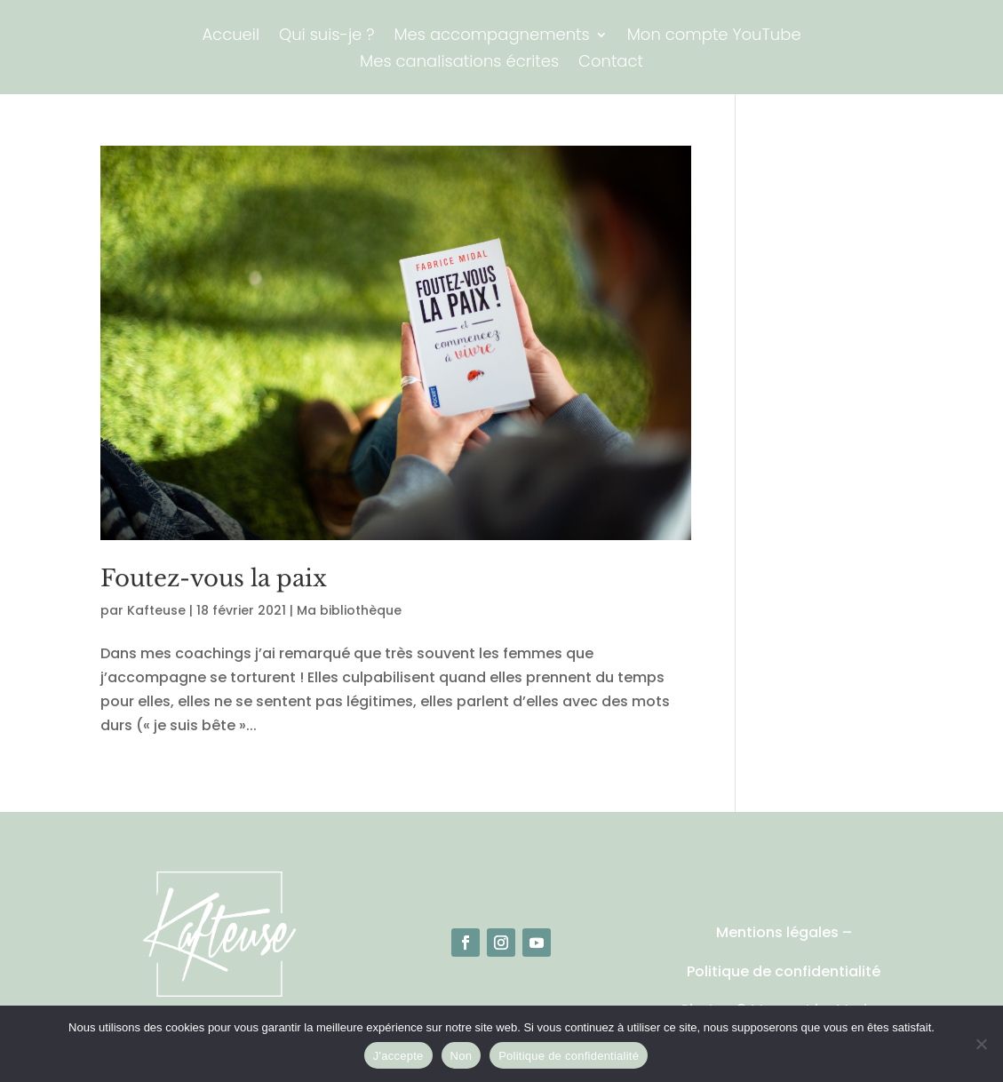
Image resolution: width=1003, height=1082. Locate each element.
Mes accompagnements (491, 36)
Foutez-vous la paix (213, 578)
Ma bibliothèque (349, 610)
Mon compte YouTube (714, 36)
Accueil (230, 36)
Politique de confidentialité (783, 971)
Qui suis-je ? (326, 36)
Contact (610, 63)
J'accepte (398, 1055)
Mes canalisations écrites (459, 63)
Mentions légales (777, 932)
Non (461, 1055)
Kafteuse (156, 610)
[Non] (981, 1044)
